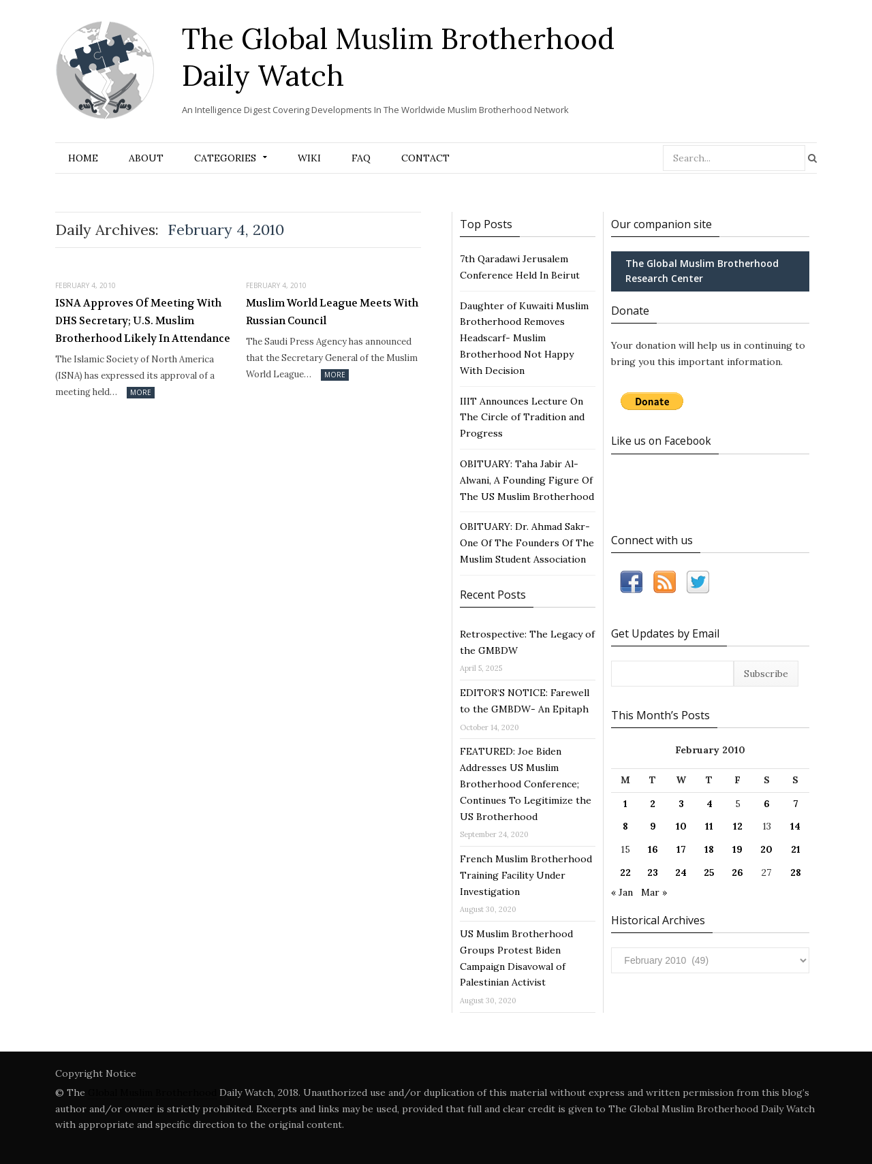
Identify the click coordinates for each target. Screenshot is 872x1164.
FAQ (361, 158)
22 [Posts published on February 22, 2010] (625, 872)
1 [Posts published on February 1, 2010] (625, 803)
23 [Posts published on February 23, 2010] (652, 872)
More (140, 392)
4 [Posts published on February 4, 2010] (709, 803)
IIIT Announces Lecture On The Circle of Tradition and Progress (522, 417)
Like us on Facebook (663, 440)
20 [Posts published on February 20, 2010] (766, 849)
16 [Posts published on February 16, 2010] (653, 849)
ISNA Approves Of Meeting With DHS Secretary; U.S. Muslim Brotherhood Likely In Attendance (142, 320)
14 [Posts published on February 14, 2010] (795, 826)
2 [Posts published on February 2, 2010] (652, 803)
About (146, 158)
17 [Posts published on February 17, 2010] (681, 849)
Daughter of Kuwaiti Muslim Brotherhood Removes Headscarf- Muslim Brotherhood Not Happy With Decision (524, 338)
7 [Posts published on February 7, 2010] (795, 803)
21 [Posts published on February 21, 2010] (795, 849)
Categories (225, 158)
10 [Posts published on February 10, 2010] (681, 826)
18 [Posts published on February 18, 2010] (709, 849)
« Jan (622, 891)
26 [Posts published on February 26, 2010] (737, 872)
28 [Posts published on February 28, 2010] (795, 872)
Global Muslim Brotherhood (152, 1092)
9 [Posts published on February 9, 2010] (653, 826)
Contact (425, 158)
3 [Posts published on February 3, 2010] (681, 803)
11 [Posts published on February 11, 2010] (709, 826)
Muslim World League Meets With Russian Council (332, 312)
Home (83, 158)
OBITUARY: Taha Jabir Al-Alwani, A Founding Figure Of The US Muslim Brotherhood (527, 480)
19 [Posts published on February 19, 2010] (737, 849)
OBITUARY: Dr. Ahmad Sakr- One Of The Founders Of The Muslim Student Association (527, 542)
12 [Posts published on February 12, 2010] (738, 826)
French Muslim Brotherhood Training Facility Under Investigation (526, 875)
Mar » (654, 891)
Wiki (309, 158)
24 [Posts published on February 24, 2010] (681, 872)
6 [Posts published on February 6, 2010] (767, 803)
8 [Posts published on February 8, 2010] (625, 826)
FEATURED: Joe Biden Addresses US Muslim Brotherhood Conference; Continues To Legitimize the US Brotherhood (525, 783)
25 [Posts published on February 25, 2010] (709, 872)
